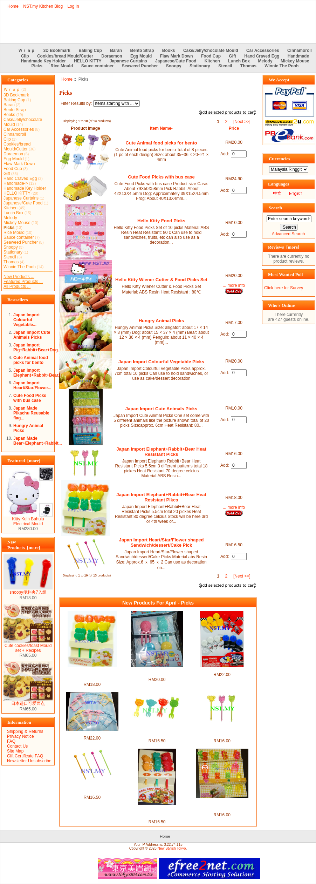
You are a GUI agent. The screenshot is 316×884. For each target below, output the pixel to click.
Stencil (225, 65)
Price (234, 128)
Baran (116, 50)
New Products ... (19, 276)
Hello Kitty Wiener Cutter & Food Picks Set (161, 279)
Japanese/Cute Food (175, 61)
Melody (265, 61)
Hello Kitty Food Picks (161, 220)
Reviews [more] (283, 247)
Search (275, 207)
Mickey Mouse (295, 61)
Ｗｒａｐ (26, 50)
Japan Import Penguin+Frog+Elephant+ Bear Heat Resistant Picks (222, 805)
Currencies (279, 158)
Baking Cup (90, 50)
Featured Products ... (23, 281)
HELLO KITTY (88, 61)
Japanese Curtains (128, 61)
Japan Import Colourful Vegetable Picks (161, 361)
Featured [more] (23, 460)
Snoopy (173, 65)
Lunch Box (239, 61)
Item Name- (161, 128)
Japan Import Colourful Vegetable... (26, 319)
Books (168, 50)
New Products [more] (23, 544)
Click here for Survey (283, 287)
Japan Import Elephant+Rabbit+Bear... (37, 373)
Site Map (15, 751)
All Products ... (17, 286)
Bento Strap (142, 50)
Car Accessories (262, 50)
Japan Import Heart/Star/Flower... (32, 385)
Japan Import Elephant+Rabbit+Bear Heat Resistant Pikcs (161, 497)
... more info (234, 285)
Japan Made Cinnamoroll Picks (92, 733)
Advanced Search (288, 233)
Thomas (248, 65)
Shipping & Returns (25, 731)
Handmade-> (16, 183)
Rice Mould (61, 65)
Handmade (298, 56)
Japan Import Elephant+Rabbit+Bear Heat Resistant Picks (161, 451)
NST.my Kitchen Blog (43, 6)
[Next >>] (241, 121)
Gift (232, 56)
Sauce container (97, 65)
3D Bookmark (56, 50)
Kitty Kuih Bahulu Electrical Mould (28, 519)
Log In (73, 6)
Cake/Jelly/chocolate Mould (210, 50)
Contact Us (17, 746)
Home (13, 6)
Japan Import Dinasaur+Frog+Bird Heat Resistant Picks (156, 812)
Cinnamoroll (299, 50)
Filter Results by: (76, 103)
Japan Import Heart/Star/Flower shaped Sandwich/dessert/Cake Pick (161, 542)
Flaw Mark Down (176, 56)
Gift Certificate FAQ (25, 756)
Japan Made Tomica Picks (222, 669)
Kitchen (212, 61)
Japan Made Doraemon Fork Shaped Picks (157, 672)
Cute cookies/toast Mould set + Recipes (28, 646)
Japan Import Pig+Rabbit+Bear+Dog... (37, 347)
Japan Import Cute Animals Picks (31, 335)
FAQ (11, 741)
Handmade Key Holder (43, 61)
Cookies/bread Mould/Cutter (65, 56)
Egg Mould (141, 56)
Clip (25, 56)
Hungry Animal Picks (161, 320)
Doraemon (111, 56)
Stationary (200, 65)
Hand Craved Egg (261, 56)
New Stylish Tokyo (172, 848)
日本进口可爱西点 (28, 701)
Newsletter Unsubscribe (29, 760)
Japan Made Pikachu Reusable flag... (31, 413)
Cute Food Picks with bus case (29, 398)
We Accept (279, 79)
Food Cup (211, 56)
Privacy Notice (20, 736)
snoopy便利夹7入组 (28, 590)
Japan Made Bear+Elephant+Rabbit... (37, 441)
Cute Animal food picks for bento (30, 360)
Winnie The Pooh (281, 65)
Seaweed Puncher (140, 65)
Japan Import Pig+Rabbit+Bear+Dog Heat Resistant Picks (157, 731)
